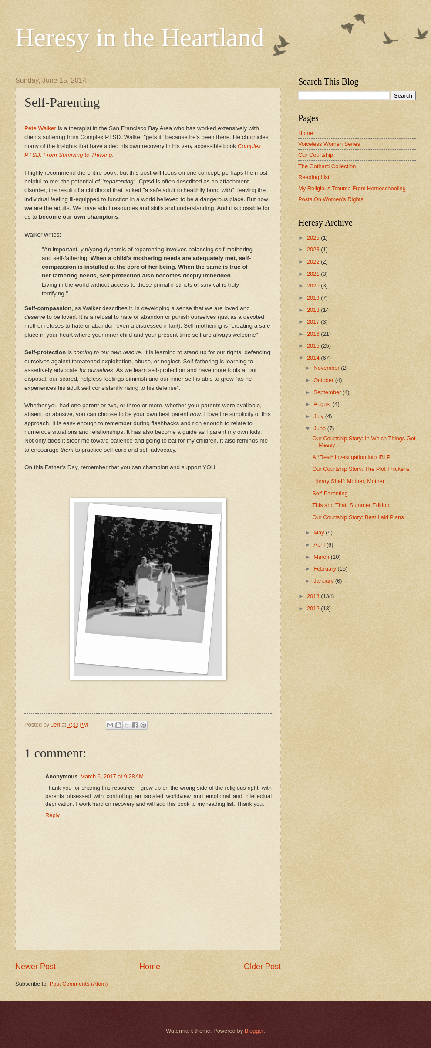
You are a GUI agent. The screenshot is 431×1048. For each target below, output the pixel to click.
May (319, 532)
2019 (314, 297)
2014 (314, 358)
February (325, 568)
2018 (314, 310)
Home (149, 966)
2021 (314, 273)
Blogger (254, 1031)
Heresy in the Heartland (139, 37)
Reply (52, 815)
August (323, 404)
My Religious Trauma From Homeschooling (352, 188)
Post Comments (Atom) (79, 983)
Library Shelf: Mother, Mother (348, 481)
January (324, 581)
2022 (314, 261)
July (319, 416)
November (327, 368)
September (328, 392)
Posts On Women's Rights (331, 199)
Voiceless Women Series (329, 144)
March (321, 557)
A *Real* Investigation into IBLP (351, 457)
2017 (314, 321)
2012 (314, 608)
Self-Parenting (330, 493)
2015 (314, 345)
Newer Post (35, 966)
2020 (314, 285)
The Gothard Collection (327, 166)
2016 (314, 334)
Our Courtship (315, 155)
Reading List (314, 177)
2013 (314, 596)
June (320, 428)
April (319, 544)
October (324, 380)
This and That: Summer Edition (350, 505)
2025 (314, 237)
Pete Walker (40, 128)
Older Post (262, 966)
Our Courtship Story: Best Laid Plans (358, 517)
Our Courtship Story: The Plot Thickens (361, 469)
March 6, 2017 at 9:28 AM (112, 776)
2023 (314, 249)
